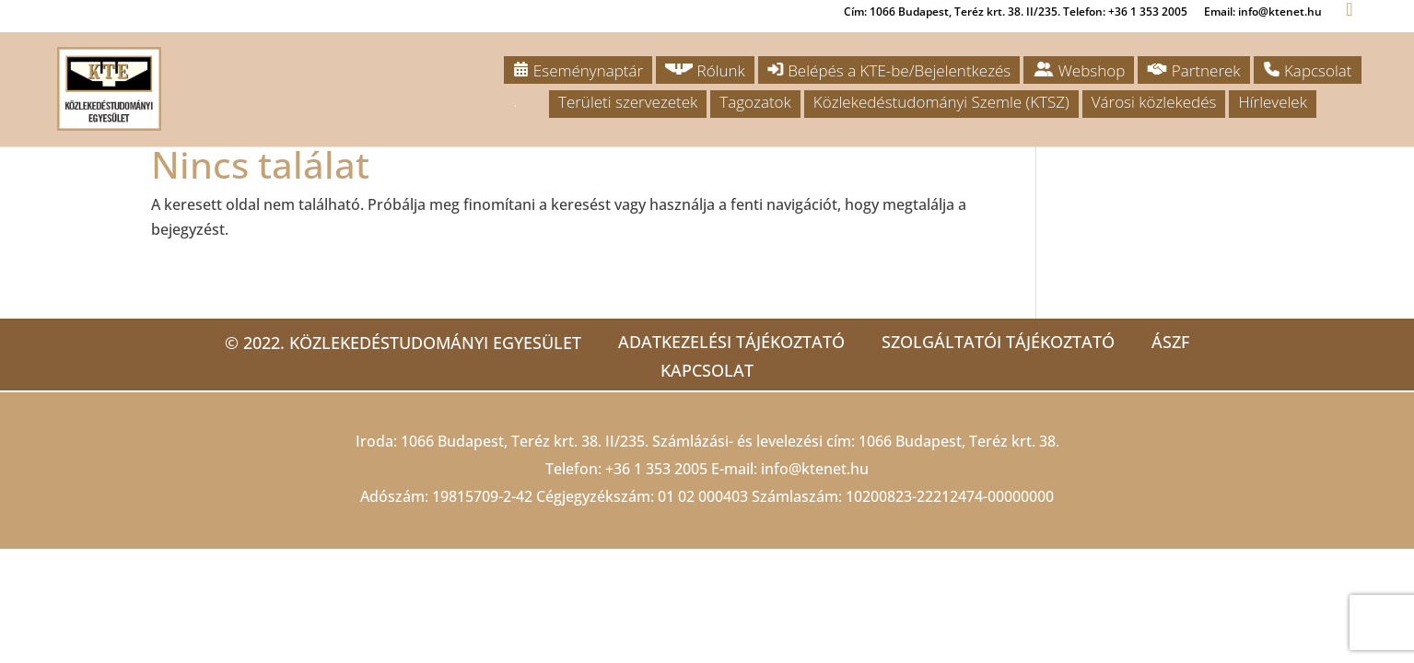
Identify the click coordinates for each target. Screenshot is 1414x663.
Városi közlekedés (1154, 101)
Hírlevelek (1272, 101)
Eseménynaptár (578, 70)
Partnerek (1193, 70)
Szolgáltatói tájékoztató (998, 342)
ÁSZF (1170, 342)
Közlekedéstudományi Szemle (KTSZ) (941, 101)
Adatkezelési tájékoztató (731, 342)
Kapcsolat (1307, 70)
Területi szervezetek (627, 101)
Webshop (1079, 70)
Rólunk (705, 70)
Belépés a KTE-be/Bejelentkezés (889, 70)
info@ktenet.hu (815, 469)
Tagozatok (754, 101)
